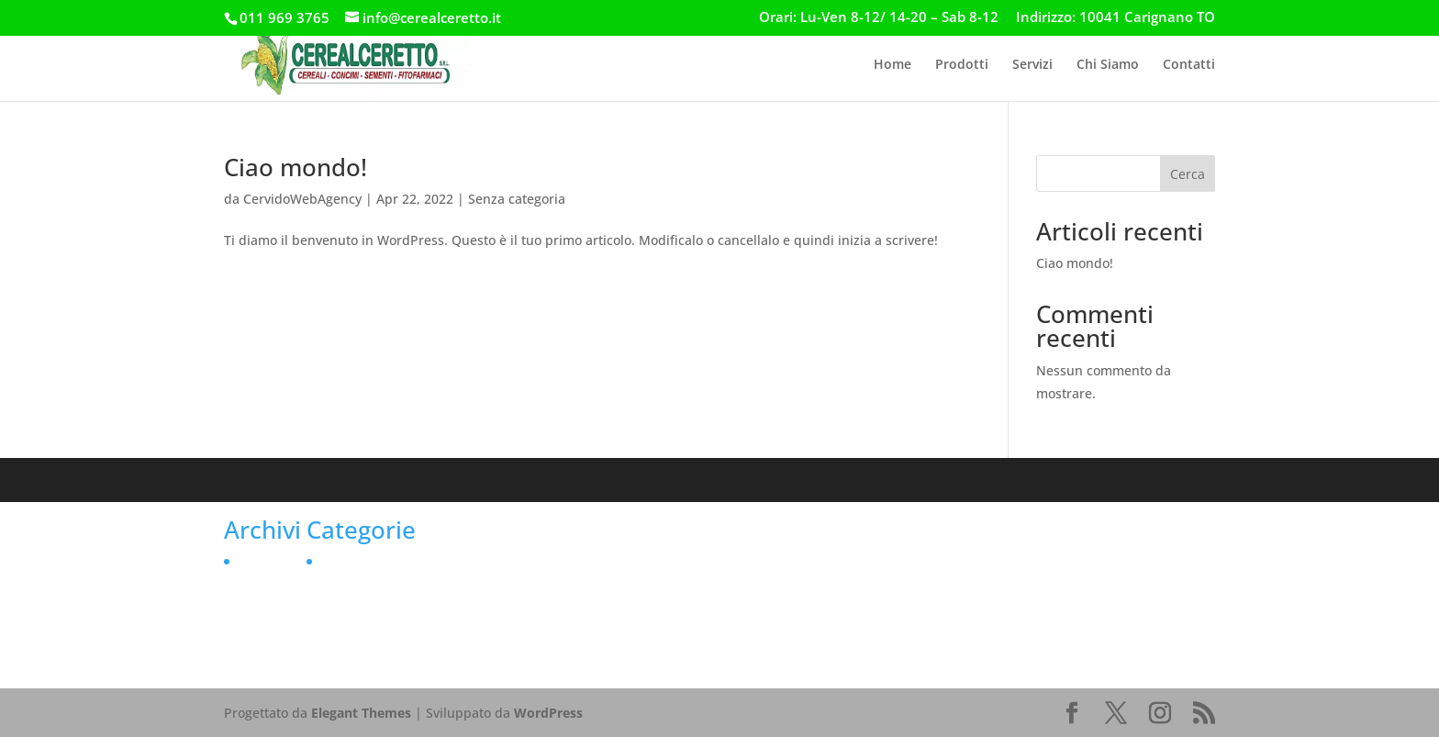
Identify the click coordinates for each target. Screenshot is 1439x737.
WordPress (548, 712)
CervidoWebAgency (302, 198)
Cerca (1187, 174)
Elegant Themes (361, 712)
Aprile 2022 (272, 561)
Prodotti (961, 65)
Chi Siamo (1107, 65)
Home (892, 65)
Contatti (1189, 65)
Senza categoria (516, 198)
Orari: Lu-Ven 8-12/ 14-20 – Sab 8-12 (878, 18)
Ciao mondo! (295, 167)
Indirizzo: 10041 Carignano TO (1115, 18)
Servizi (1032, 65)
